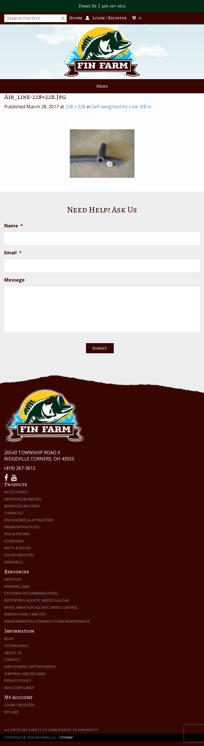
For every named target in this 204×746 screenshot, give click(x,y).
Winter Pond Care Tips (25, 614)
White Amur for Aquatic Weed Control (41, 607)
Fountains (14, 541)
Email (13, 253)
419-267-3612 (114, 6)
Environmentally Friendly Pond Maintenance (47, 621)
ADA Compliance (19, 687)
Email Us (87, 6)
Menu (102, 86)
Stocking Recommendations (31, 593)
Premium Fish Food (21, 526)
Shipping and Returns (25, 673)
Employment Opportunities (30, 666)
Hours (75, 18)
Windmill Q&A (17, 586)
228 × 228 (75, 106)
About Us (13, 652)
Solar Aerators (19, 554)
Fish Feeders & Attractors (29, 520)
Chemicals (14, 512)
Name (13, 226)
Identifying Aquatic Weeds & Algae (36, 600)
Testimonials (16, 645)
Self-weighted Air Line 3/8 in (121, 106)
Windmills (13, 562)
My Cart (11, 712)
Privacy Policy (17, 680)
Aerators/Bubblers (22, 499)
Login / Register (19, 704)
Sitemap (66, 737)
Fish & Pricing (17, 533)
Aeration (12, 579)
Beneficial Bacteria (22, 505)
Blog (9, 638)
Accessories (16, 491)
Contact (12, 659)
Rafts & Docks (17, 547)
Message (14, 280)
